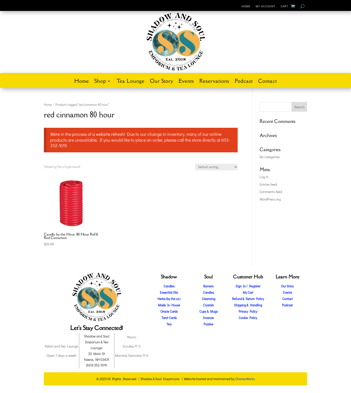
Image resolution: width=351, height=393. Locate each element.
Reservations (214, 81)
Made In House (169, 305)
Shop (100, 81)
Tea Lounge (130, 81)
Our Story (161, 81)
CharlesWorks (245, 378)
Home (246, 6)
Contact (267, 81)
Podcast (244, 81)
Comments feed (271, 191)
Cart (284, 6)
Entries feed (268, 184)
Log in (264, 176)
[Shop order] (216, 167)
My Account (265, 6)
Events (186, 81)
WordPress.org (270, 199)
